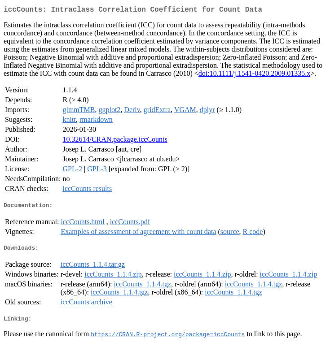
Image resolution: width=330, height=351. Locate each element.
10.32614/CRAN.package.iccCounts (114, 141)
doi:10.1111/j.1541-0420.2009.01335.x (254, 75)
